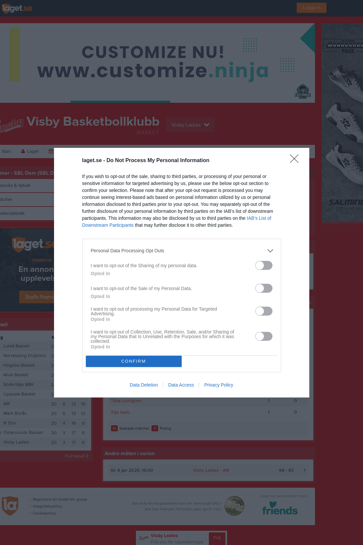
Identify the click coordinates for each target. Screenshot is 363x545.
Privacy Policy (218, 385)
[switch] (263, 265)
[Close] (296, 160)
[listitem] (181, 250)
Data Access (181, 385)
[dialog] (181, 272)
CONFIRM (133, 361)
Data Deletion (144, 385)
